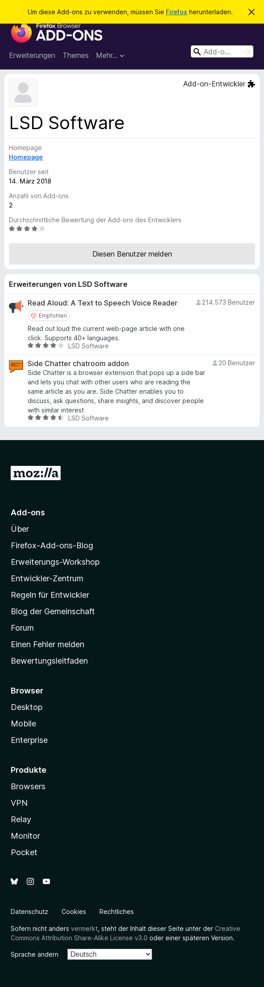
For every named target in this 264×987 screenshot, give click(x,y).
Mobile (23, 723)
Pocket (24, 852)
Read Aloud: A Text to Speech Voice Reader (102, 303)
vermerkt (84, 928)
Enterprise (29, 740)
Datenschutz (29, 911)
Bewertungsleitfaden (49, 660)
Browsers (28, 786)
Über (20, 529)
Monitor (25, 835)
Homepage (26, 157)
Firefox (176, 12)
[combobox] (222, 51)
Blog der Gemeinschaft (53, 611)
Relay (21, 819)
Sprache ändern (34, 954)
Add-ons (28, 512)
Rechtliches (116, 911)
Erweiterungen (32, 55)
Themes (75, 55)
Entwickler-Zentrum (47, 578)
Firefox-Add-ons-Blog (52, 545)
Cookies (74, 911)
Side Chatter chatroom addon (78, 363)
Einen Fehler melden (47, 644)
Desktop (26, 707)
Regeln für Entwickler (50, 595)
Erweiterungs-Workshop (55, 562)
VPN (19, 803)
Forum (22, 627)
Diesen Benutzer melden (132, 253)
